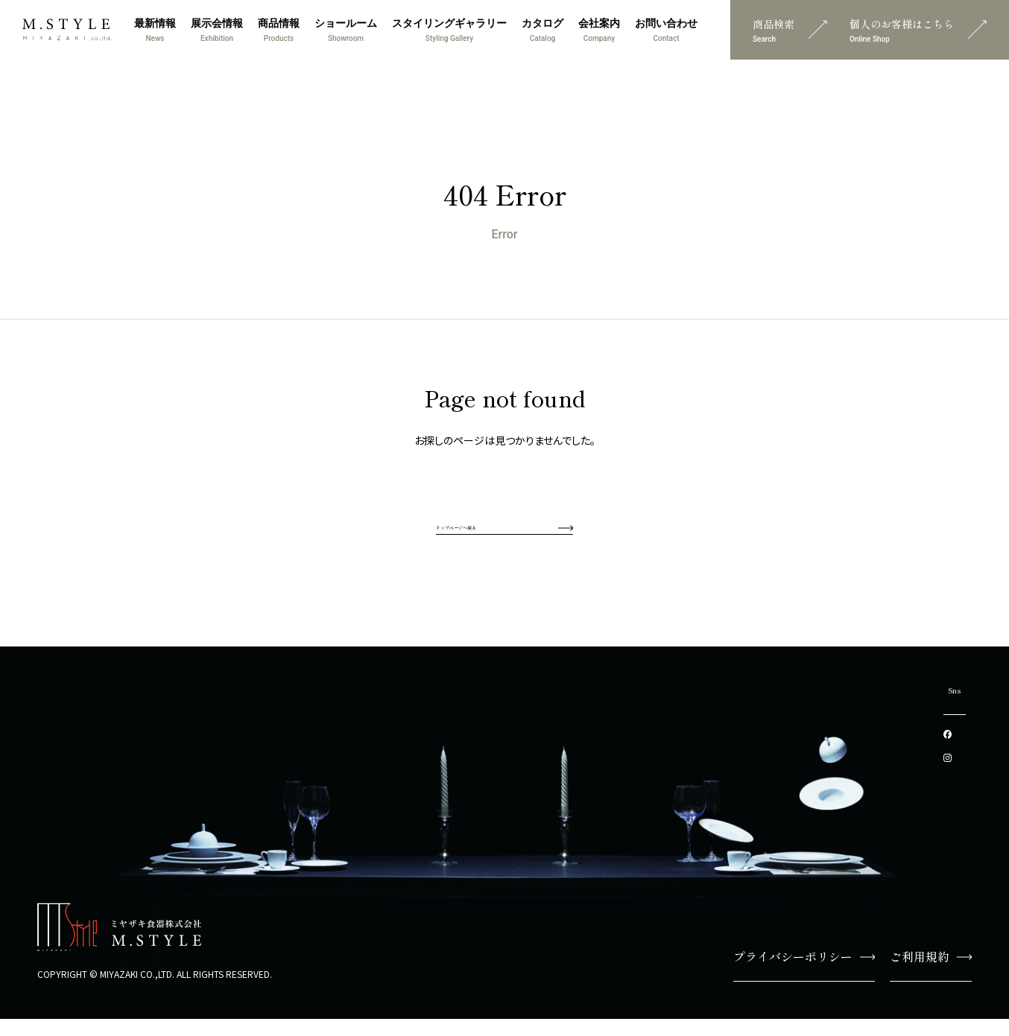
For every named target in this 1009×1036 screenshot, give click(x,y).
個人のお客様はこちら (918, 29)
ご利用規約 (931, 974)
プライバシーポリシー (804, 974)
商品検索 (790, 29)
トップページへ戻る (504, 534)
